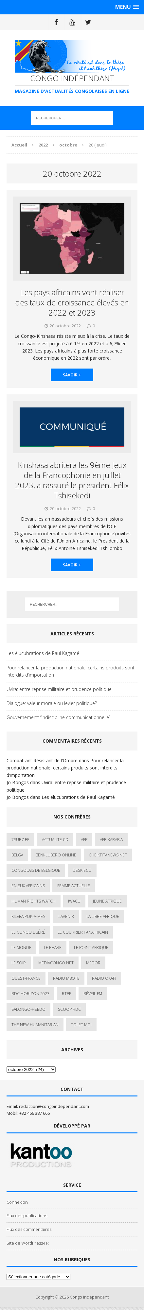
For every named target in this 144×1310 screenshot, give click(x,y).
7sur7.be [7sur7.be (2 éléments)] (20, 839)
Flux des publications (27, 1215)
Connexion (17, 1202)
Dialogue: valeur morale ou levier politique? (52, 703)
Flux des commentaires (29, 1229)
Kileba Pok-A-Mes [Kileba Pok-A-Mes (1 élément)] (28, 916)
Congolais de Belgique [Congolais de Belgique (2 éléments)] (35, 870)
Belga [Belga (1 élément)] (17, 855)
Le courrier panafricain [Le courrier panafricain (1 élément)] (83, 932)
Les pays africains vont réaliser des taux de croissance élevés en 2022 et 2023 (72, 302)
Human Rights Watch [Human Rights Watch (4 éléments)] (33, 901)
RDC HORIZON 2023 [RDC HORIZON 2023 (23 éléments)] (30, 993)
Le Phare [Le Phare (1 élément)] (53, 947)
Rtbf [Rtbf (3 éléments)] (66, 993)
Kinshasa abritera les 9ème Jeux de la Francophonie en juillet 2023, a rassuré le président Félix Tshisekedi (72, 480)
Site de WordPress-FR (28, 1243)
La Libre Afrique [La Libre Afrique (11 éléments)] (102, 916)
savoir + (72, 375)
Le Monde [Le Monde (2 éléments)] (21, 947)
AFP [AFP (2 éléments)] (84, 839)
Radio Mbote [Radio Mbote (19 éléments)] (66, 978)
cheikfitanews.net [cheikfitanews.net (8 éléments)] (108, 855)
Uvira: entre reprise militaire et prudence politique (59, 689)
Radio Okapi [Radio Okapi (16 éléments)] (104, 978)
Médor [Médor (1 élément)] (93, 963)
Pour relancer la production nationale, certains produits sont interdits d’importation (71, 671)
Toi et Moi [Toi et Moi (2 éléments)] (81, 1024)
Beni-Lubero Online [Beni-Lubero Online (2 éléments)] (56, 855)
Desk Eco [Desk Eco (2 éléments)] (82, 870)
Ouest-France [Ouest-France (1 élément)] (26, 978)
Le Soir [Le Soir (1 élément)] (18, 963)
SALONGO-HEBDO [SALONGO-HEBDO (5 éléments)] (28, 1009)
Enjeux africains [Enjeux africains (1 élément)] (28, 885)
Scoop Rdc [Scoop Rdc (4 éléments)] (69, 1009)
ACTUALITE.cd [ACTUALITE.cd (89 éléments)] (55, 839)
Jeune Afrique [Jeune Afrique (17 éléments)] (107, 901)
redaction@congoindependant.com (54, 1106)
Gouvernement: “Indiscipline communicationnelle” (58, 717)
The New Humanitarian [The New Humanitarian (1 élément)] (35, 1024)
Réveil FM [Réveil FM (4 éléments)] (92, 993)
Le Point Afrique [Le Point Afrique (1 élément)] (91, 947)
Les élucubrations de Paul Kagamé (43, 653)
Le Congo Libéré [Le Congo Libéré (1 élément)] (28, 932)
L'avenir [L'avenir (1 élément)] (66, 916)
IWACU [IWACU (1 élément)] (74, 901)
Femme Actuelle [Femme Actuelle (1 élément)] (73, 885)
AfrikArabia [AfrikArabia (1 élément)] (111, 839)
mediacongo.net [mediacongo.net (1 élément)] (56, 963)
